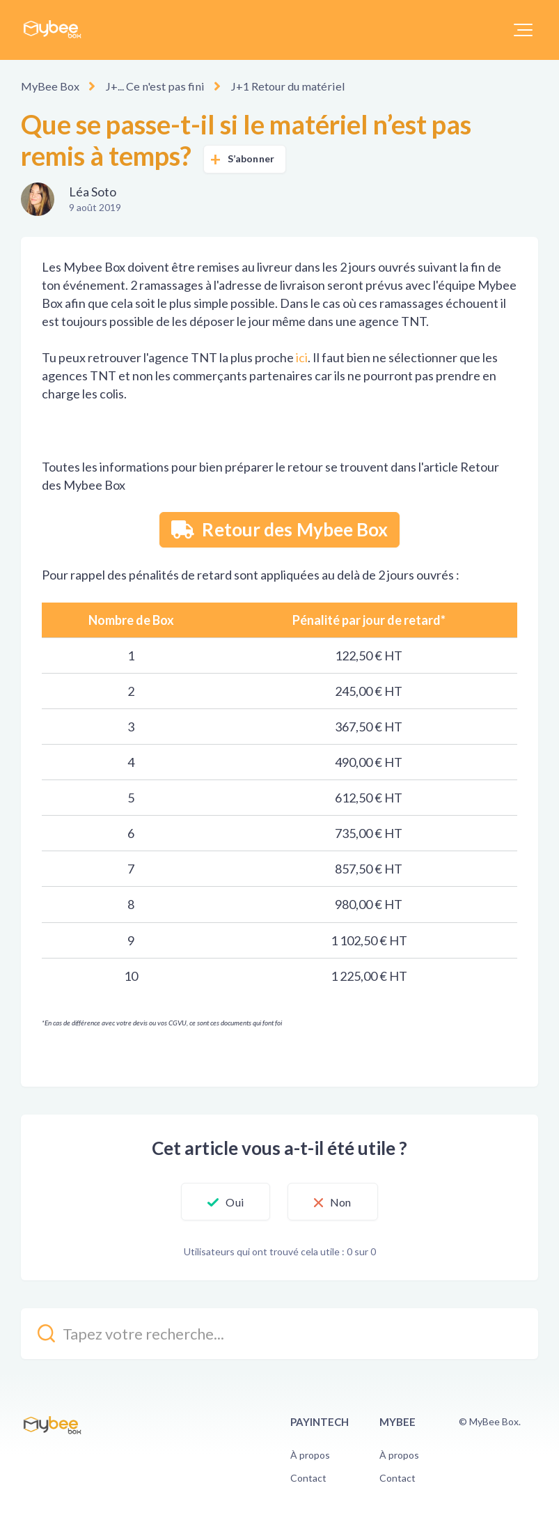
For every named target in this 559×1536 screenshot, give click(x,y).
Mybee (397, 1421)
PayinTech (319, 1421)
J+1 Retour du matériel (277, 86)
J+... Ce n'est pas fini (150, 86)
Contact (308, 1478)
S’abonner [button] (251, 158)
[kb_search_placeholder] (279, 1333)
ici (302, 357)
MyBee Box (49, 86)
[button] (523, 30)
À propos (310, 1454)
